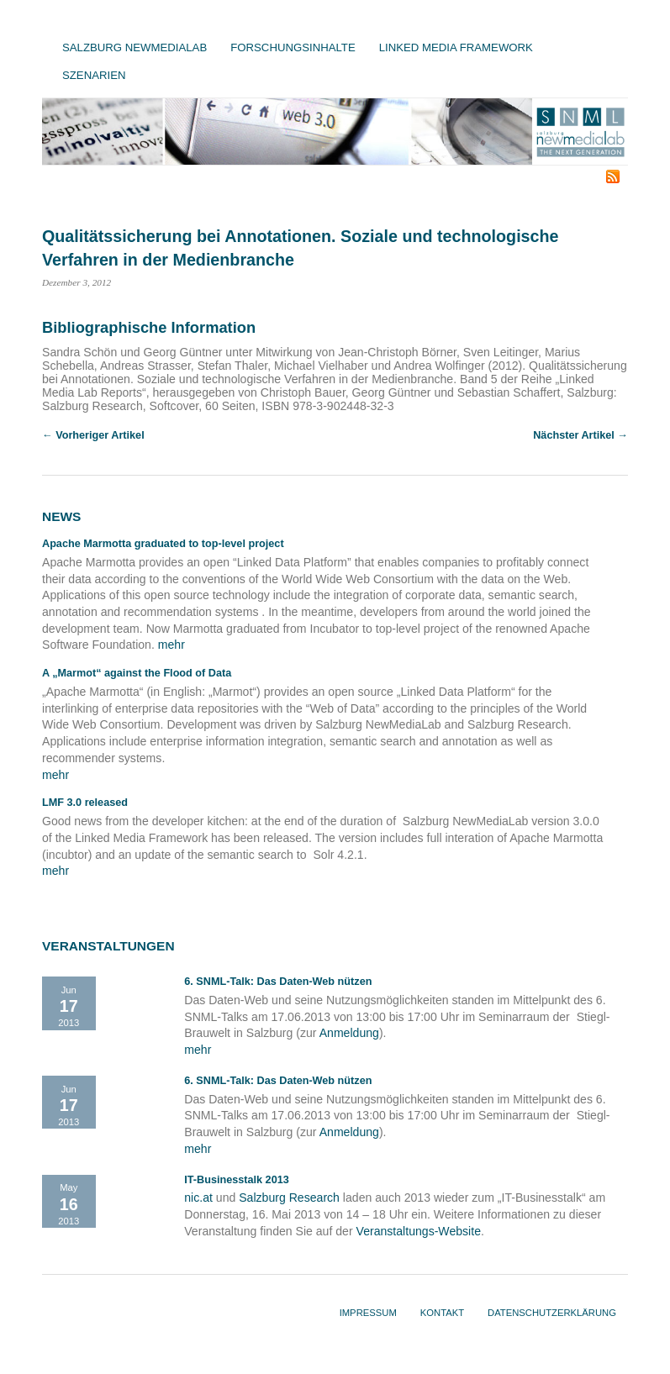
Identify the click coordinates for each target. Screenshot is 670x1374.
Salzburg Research (289, 1197)
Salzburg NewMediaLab (134, 47)
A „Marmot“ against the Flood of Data (136, 673)
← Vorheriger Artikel (93, 435)
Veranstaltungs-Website (418, 1231)
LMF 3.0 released (85, 802)
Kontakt (442, 1313)
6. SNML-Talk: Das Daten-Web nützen (278, 981)
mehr (171, 644)
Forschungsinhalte (293, 47)
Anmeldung (349, 1033)
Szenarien (93, 75)
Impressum (368, 1313)
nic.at (198, 1197)
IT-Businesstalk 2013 (236, 1180)
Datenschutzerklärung (552, 1313)
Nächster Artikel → (580, 435)
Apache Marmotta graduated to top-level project (163, 544)
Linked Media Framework (456, 47)
